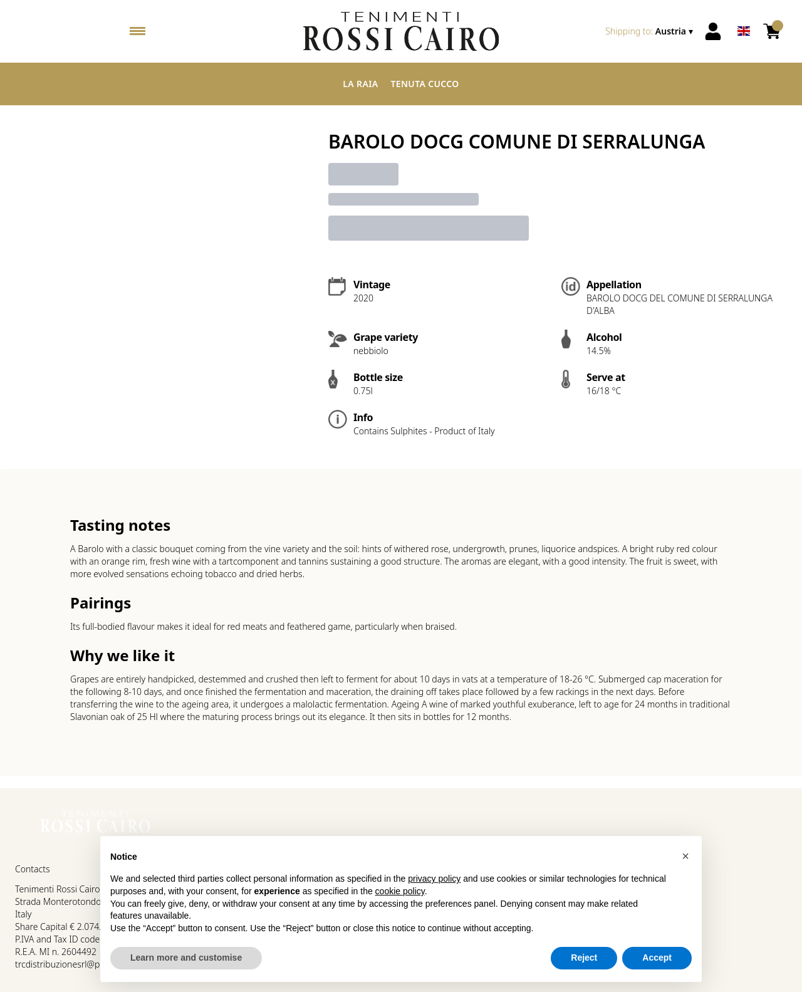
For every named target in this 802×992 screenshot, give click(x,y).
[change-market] (650, 31)
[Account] (713, 31)
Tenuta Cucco (424, 84)
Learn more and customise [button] (186, 958)
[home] (401, 31)
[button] (685, 856)
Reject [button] (584, 958)
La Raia (360, 84)
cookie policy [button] (400, 891)
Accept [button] (657, 958)
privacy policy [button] (434, 879)
